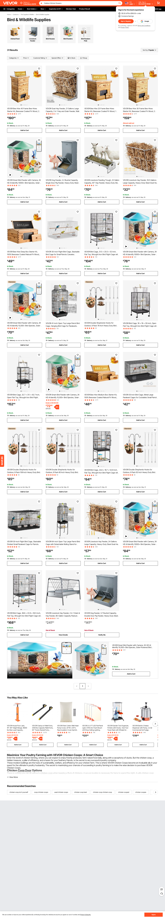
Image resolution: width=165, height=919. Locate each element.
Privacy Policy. (125, 27)
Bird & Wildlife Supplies (42, 14)
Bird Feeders (68, 39)
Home (9, 14)
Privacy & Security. (85, 914)
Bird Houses (50, 39)
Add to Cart (24, 130)
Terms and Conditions (144, 25)
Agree (154, 914)
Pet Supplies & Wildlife (27, 14)
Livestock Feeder (32, 40)
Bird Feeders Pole (85, 40)
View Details (63, 635)
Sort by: (145, 50)
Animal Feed (15, 39)
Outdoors (16, 14)
